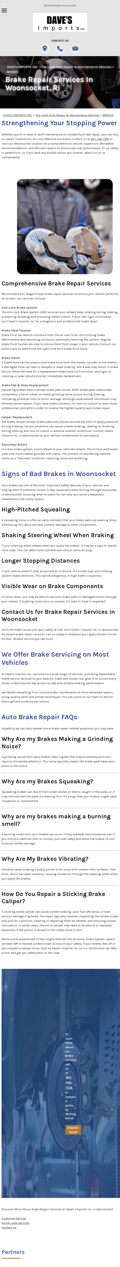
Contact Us (9, 1227)
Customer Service (14, 1218)
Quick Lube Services (15, 1223)
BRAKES (12, 72)
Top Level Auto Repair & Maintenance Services (77, 67)
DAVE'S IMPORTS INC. (22, 67)
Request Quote (73, 1130)
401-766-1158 (100, 139)
